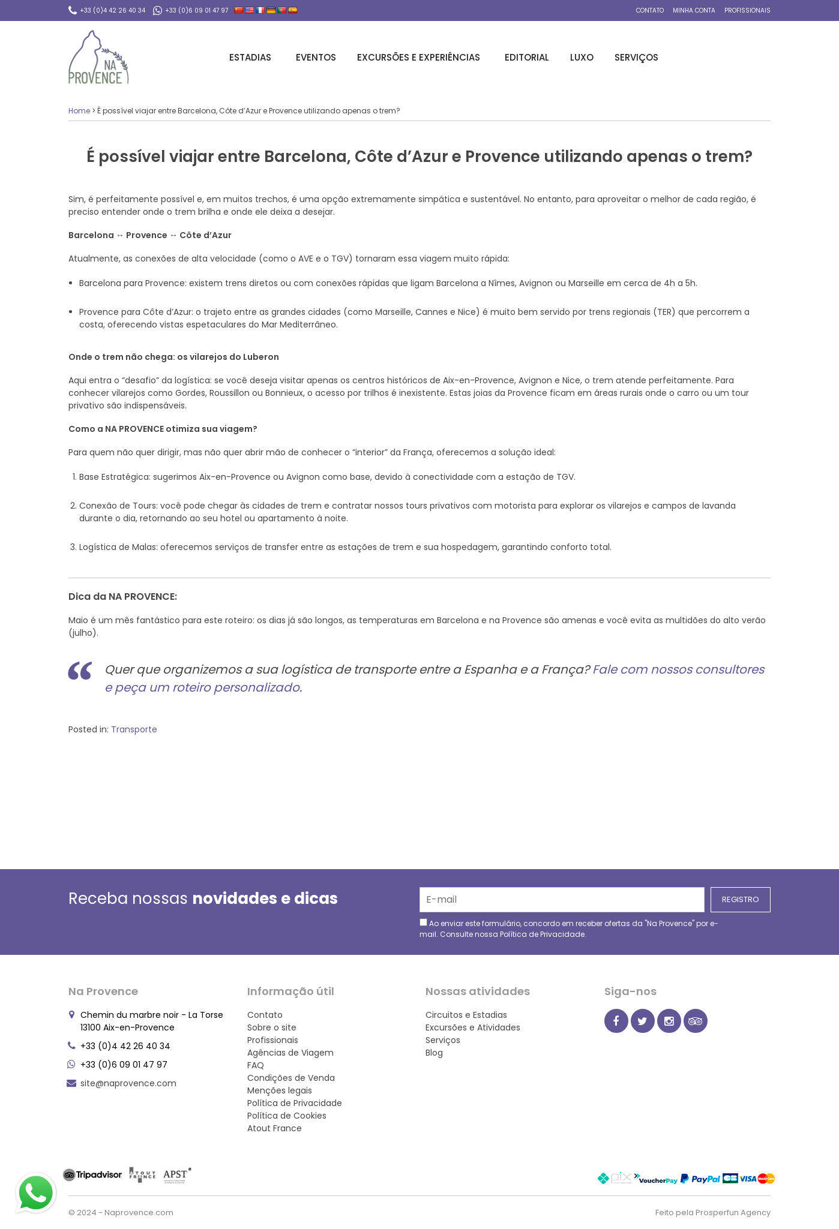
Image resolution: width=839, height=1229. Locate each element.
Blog (434, 1053)
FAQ (255, 1065)
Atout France (274, 1128)
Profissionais (747, 10)
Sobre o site (271, 1027)
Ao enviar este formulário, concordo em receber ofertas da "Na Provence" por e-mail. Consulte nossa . (568, 928)
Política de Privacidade (542, 934)
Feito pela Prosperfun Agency (713, 1212)
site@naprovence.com (128, 1083)
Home (79, 111)
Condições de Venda (291, 1078)
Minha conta (694, 10)
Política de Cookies (286, 1116)
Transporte (134, 729)
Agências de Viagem (290, 1053)
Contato (650, 10)
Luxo (582, 57)
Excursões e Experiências (420, 57)
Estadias (252, 57)
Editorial (527, 57)
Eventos (316, 57)
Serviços (638, 57)
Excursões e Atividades (473, 1027)
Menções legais (279, 1090)
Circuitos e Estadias (466, 1015)
